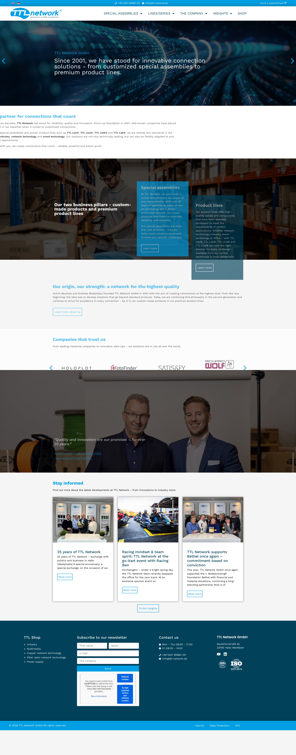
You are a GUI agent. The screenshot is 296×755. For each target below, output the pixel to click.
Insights (223, 13)
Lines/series (161, 13)
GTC (237, 725)
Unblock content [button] (125, 678)
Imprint (199, 725)
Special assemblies (123, 13)
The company (194, 13)
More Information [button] (99, 696)
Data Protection (219, 725)
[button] (3, 61)
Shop (242, 13)
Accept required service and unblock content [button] (125, 694)
